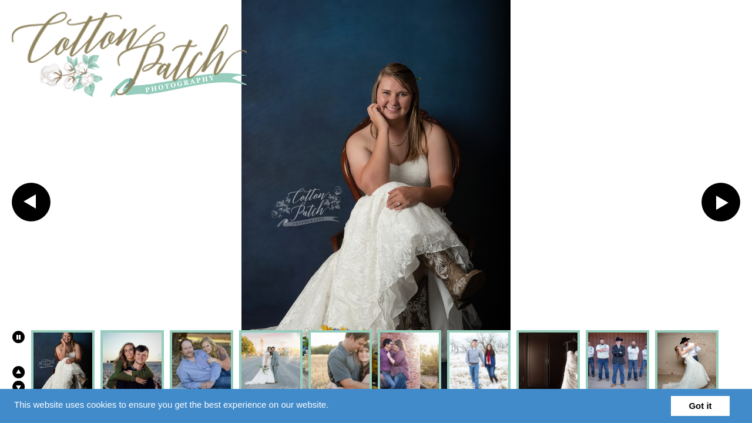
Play (18, 336)
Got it (700, 406)
